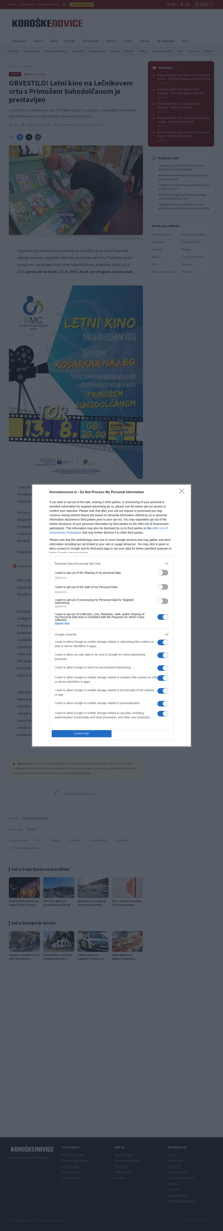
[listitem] (111, 563)
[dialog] (111, 615)
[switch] (162, 572)
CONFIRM (81, 733)
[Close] (183, 492)
